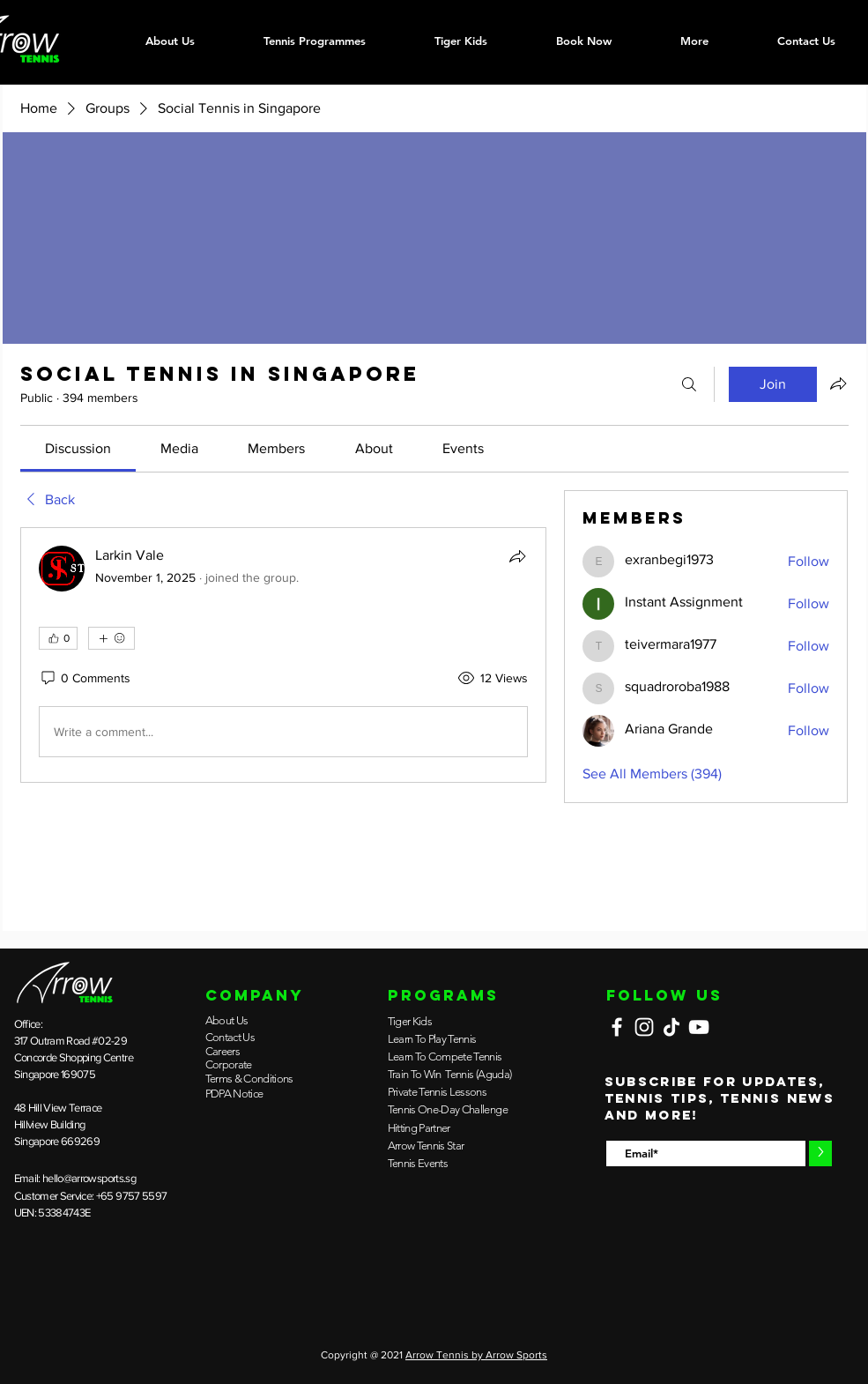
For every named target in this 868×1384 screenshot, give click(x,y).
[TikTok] (671, 1027)
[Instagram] (644, 1027)
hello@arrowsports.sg (89, 1178)
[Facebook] (617, 1027)
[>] (820, 1153)
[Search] (689, 384)
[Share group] (838, 383)
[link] (78, 448)
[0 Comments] (84, 679)
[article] (283, 655)
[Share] (517, 556)
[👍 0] (58, 638)
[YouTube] (698, 1027)
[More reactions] (111, 638)
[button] (315, 40)
